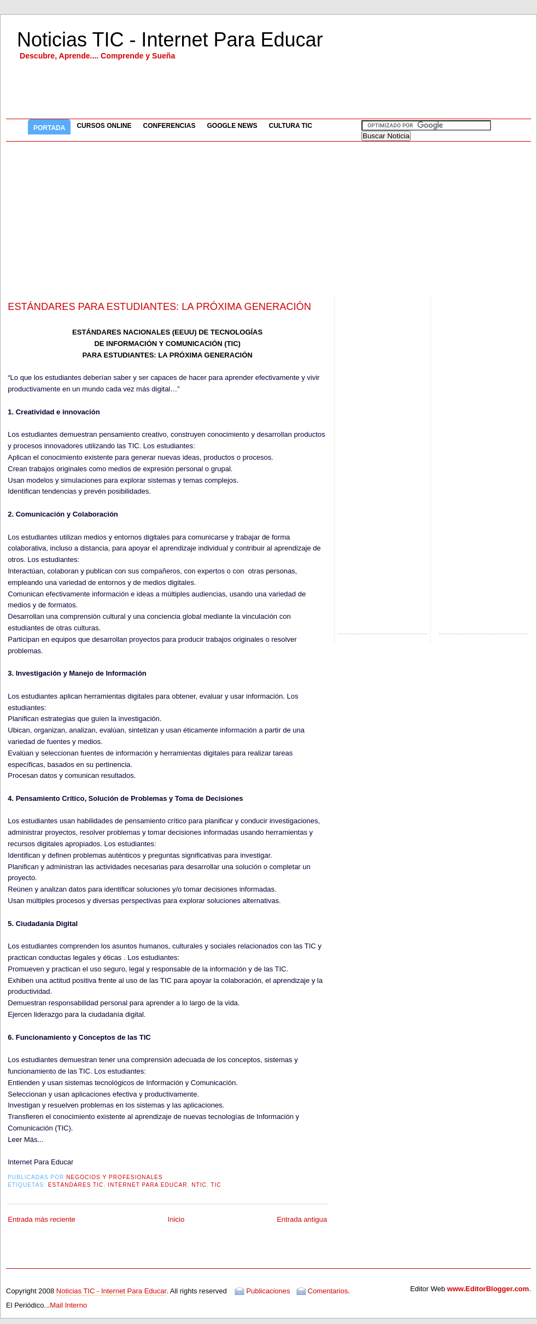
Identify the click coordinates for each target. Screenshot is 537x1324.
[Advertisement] (268, 218)
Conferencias (169, 126)
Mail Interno (68, 1305)
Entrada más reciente (41, 1219)
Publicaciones (268, 1291)
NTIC (199, 1185)
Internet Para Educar (147, 1185)
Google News (232, 126)
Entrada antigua (302, 1219)
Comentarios (328, 1291)
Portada (49, 128)
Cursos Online (104, 126)
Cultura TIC (290, 126)
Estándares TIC (76, 1185)
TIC (216, 1185)
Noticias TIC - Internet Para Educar (170, 39)
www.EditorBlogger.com (488, 1289)
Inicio (176, 1219)
